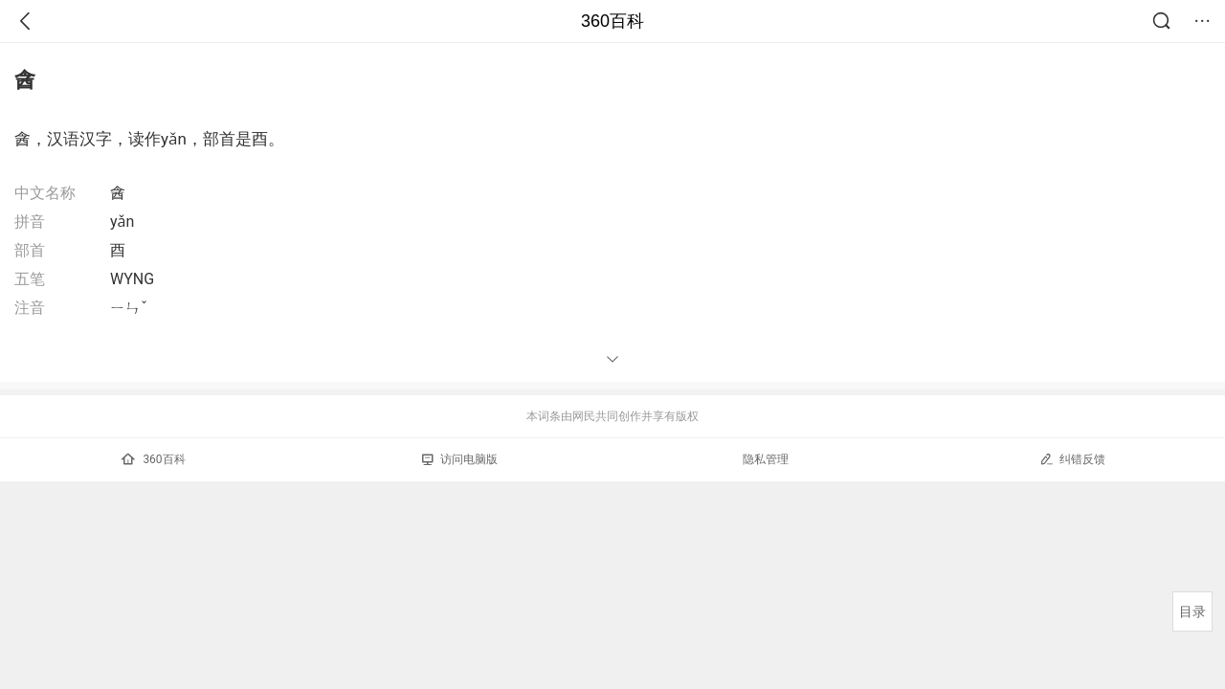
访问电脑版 (460, 459)
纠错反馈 (1072, 459)
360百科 (612, 21)
